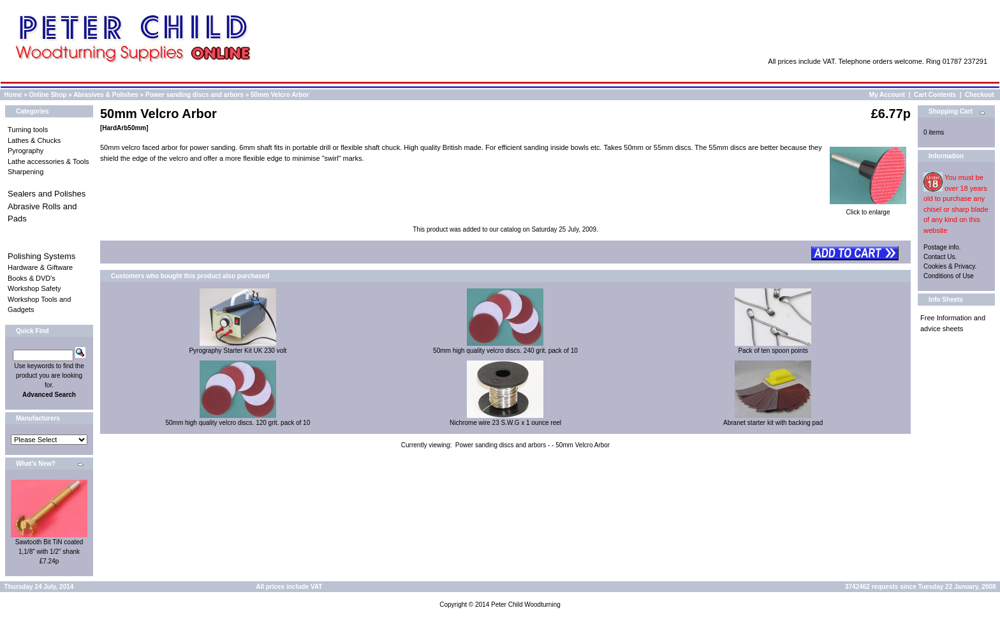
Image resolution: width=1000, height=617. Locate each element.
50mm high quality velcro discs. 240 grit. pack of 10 (505, 350)
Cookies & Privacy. (949, 266)
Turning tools (28, 129)
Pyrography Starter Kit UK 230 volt (237, 350)
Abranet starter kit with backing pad (773, 422)
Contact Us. (940, 256)
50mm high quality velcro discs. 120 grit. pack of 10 (237, 422)
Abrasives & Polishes (105, 94)
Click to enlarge (868, 209)
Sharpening (25, 171)
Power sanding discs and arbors (194, 94)
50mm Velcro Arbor (280, 94)
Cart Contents (935, 94)
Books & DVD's (31, 278)
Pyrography (25, 150)
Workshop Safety (34, 288)
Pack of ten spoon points (773, 350)
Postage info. (941, 247)
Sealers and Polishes (46, 193)
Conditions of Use (948, 275)
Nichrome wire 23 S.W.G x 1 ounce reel (505, 422)
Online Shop (47, 94)
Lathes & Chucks (34, 140)
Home (13, 94)
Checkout (979, 94)
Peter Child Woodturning (526, 604)
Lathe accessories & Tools (48, 161)
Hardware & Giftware (40, 267)
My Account (887, 94)
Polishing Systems (41, 256)
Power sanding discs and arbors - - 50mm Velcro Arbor (532, 445)
